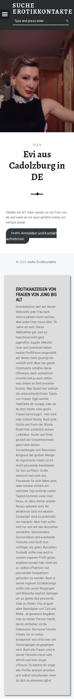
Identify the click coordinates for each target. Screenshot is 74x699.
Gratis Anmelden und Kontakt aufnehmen (31, 236)
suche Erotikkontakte (41, 262)
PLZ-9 (37, 145)
